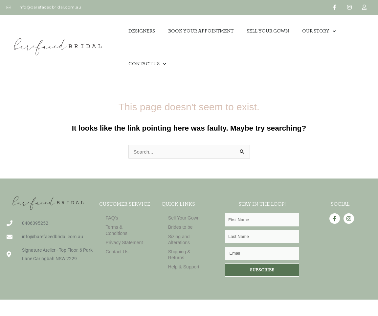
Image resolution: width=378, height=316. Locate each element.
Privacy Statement (124, 242)
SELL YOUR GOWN (268, 31)
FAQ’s (112, 218)
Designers (141, 31)
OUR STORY (319, 31)
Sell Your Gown (184, 218)
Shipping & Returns (179, 254)
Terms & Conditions (116, 230)
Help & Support (183, 266)
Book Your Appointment (200, 31)
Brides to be (180, 227)
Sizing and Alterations (179, 239)
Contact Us (147, 64)
